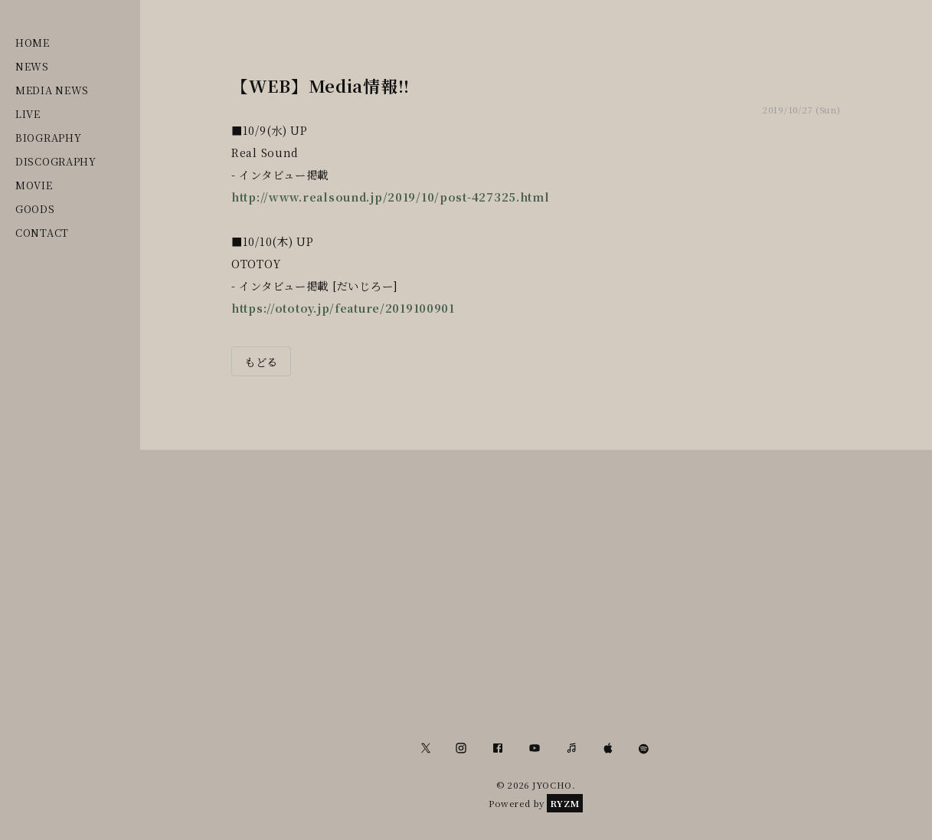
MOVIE (34, 185)
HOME (32, 42)
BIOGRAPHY (48, 137)
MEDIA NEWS (52, 90)
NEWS (32, 66)
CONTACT (42, 232)
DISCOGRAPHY (55, 161)
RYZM (565, 803)
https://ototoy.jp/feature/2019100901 (343, 308)
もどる (261, 361)
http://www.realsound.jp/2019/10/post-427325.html (390, 197)
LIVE (28, 114)
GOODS (35, 209)
